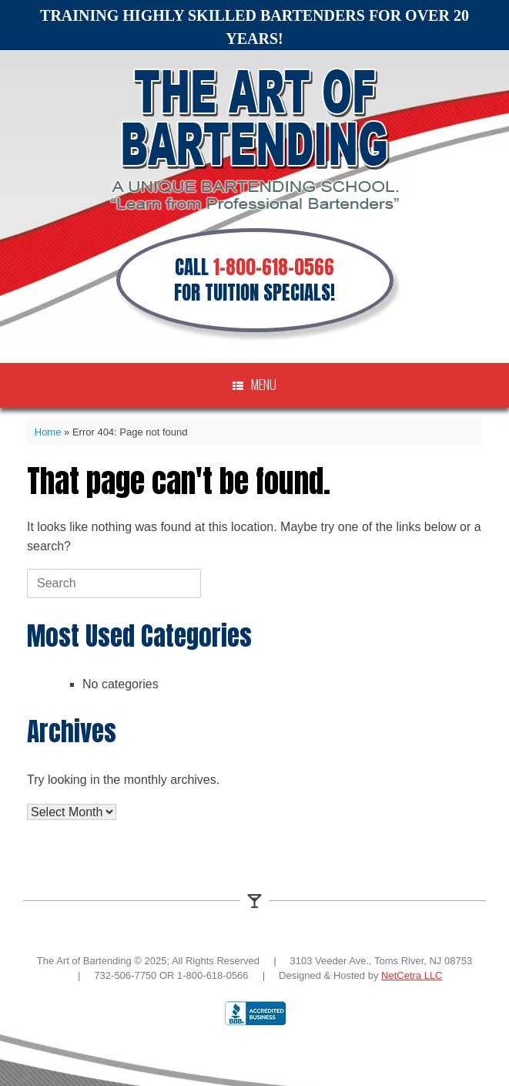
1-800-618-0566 (273, 267)
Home (48, 432)
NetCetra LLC (411, 975)
